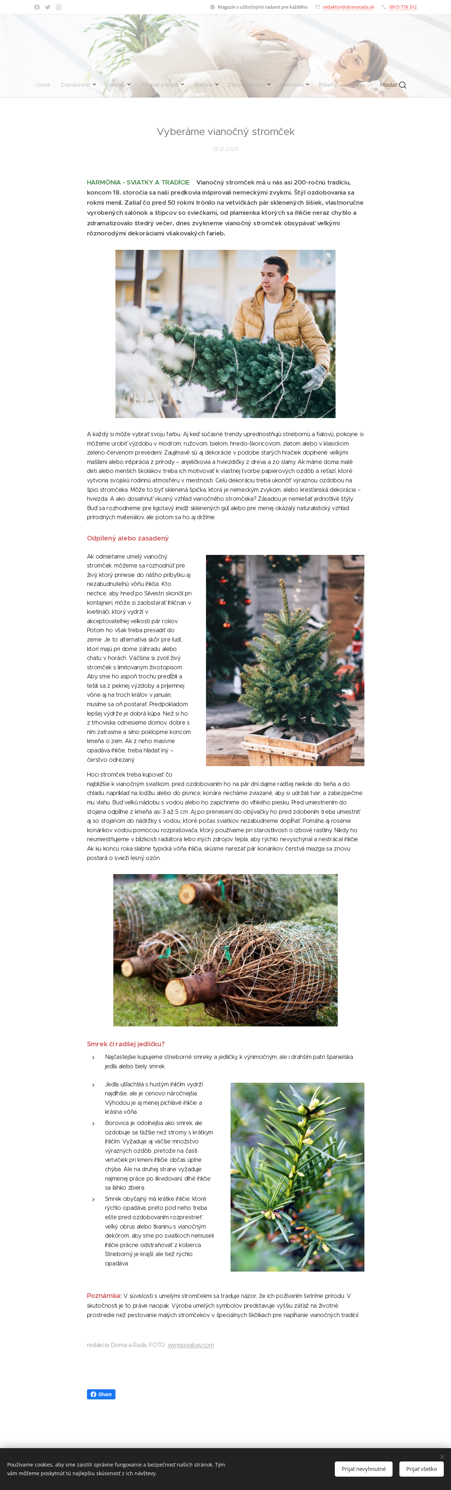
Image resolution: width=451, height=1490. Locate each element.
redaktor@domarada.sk (348, 7)
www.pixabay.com (191, 1345)
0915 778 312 (403, 7)
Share (101, 1394)
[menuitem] (146, 85)
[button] (286, 85)
